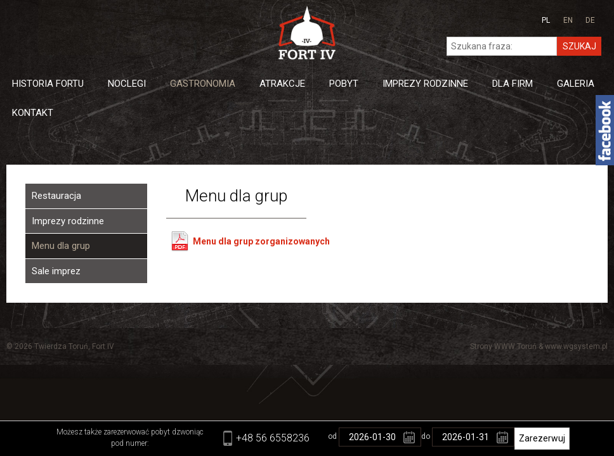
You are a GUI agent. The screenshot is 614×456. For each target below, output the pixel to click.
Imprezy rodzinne (68, 221)
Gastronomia (202, 83)
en (568, 20)
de (590, 20)
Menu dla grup (61, 245)
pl (546, 20)
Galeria (575, 83)
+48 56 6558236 (273, 438)
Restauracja (56, 195)
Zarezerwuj (542, 438)
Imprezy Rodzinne (425, 83)
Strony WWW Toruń (503, 346)
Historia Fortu (48, 83)
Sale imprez (56, 271)
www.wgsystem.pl (576, 346)
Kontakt (32, 112)
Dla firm (512, 83)
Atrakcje (282, 83)
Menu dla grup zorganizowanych (261, 241)
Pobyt (343, 83)
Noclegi (127, 83)
